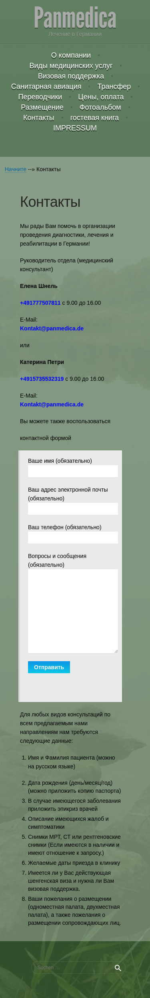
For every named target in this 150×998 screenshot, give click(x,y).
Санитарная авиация (46, 86)
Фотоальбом (100, 107)
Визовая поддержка (71, 76)
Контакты (38, 118)
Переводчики (40, 97)
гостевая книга (94, 118)
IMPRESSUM (75, 128)
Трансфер (114, 86)
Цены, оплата (101, 97)
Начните (15, 169)
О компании (71, 55)
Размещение (42, 107)
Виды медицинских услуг (70, 66)
